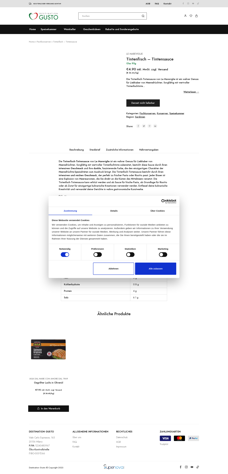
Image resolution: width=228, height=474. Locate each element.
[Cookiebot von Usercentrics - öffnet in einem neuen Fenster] (163, 201)
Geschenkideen (91, 29)
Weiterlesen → (191, 92)
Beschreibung (77, 149)
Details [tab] (114, 210)
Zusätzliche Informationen (119, 149)
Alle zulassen (156, 268)
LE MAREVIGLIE (134, 54)
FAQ (157, 4)
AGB (148, 4)
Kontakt (167, 4)
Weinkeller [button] (70, 29)
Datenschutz (122, 437)
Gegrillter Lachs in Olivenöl (48, 382)
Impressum (121, 446)
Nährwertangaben (148, 149)
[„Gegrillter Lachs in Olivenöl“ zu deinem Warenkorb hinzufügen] (48, 408)
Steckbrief (95, 149)
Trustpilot (164, 444)
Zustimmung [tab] (70, 210)
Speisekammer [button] (48, 29)
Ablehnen (114, 268)
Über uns (77, 437)
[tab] (77, 150)
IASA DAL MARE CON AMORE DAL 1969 (48, 378)
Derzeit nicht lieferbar (143, 103)
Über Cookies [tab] (157, 210)
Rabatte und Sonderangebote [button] (122, 29)
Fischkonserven (44, 41)
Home (32, 29)
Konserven (162, 113)
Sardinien (140, 117)
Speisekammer (176, 113)
